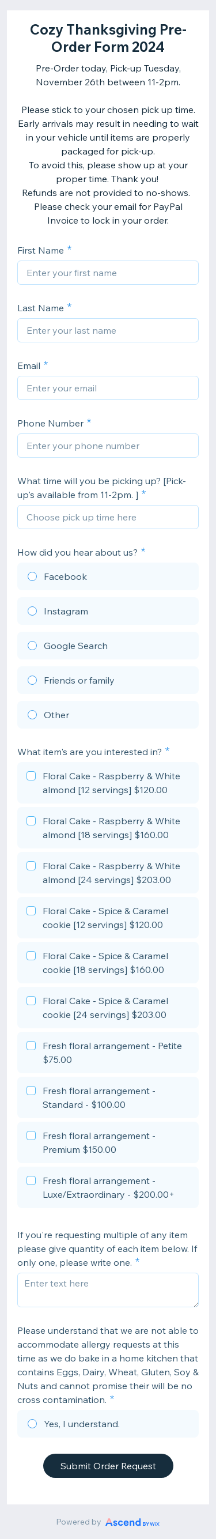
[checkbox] (108, 784)
